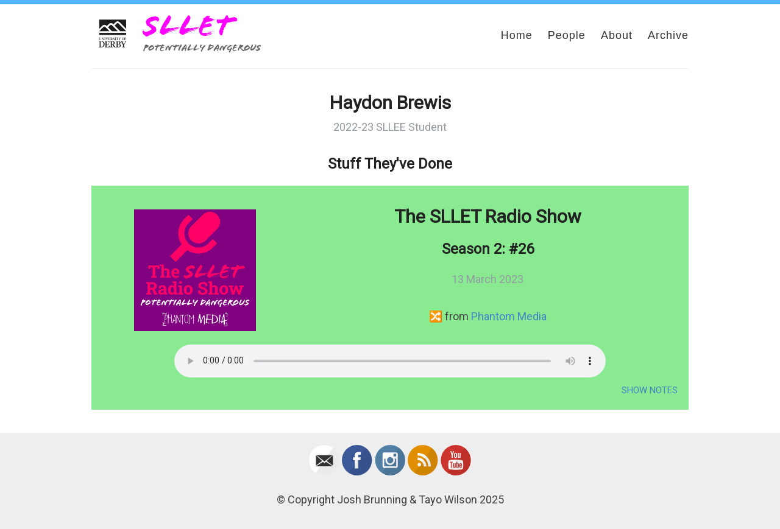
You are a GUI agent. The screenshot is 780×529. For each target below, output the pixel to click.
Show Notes (650, 390)
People (567, 35)
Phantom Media (509, 316)
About (617, 35)
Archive (668, 35)
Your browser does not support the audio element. (390, 361)
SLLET (188, 26)
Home (517, 35)
